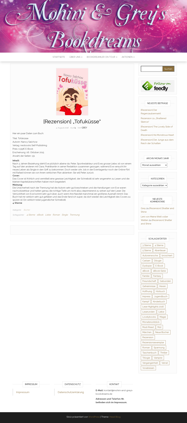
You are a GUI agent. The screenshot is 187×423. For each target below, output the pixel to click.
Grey (84, 128)
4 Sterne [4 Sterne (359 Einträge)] (159, 245)
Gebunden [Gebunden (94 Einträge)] (165, 281)
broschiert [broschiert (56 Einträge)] (167, 255)
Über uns (75, 57)
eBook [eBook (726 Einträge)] (145, 271)
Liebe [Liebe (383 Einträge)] (161, 311)
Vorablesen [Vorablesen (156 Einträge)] (148, 368)
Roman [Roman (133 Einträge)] (146, 347)
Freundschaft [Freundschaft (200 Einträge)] (149, 281)
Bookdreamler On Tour (102, 57)
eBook (40, 214)
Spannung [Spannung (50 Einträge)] (159, 347)
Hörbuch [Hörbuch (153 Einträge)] (160, 291)
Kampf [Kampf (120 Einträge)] (145, 301)
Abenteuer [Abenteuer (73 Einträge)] (160, 250)
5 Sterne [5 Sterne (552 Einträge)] (146, 250)
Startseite (59, 57)
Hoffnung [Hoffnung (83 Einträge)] (147, 291)
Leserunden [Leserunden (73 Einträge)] (148, 311)
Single (65, 214)
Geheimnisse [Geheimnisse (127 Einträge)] (148, 286)
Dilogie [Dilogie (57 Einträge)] (157, 260)
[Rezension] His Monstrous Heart (157, 135)
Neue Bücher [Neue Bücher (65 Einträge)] (162, 332)
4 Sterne (31, 214)
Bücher (27, 210)
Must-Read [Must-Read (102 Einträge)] (148, 327)
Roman (56, 214)
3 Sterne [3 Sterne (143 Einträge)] (146, 245)
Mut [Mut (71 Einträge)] (159, 327)
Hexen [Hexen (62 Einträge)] (162, 286)
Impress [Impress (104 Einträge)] (146, 296)
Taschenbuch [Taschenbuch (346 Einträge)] (149, 352)
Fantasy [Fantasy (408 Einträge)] (157, 276)
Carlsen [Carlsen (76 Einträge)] (146, 260)
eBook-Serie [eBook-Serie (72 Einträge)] (159, 271)
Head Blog (115, 417)
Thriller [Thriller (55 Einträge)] (163, 352)
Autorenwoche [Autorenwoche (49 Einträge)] (150, 255)
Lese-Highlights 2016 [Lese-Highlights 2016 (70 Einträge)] (153, 306)
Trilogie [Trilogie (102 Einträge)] (146, 358)
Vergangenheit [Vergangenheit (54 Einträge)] (150, 363)
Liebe (48, 214)
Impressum (22, 392)
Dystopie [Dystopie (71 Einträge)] (147, 265)
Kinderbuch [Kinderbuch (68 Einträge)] (159, 301)
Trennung (74, 214)
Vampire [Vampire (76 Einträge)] (158, 358)
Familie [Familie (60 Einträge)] (145, 276)
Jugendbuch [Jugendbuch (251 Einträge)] (160, 296)
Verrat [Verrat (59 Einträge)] (165, 363)
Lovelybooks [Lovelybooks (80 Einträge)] (149, 317)
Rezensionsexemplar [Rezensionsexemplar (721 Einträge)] (153, 342)
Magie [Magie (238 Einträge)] (163, 317)
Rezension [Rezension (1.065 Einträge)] (147, 337)
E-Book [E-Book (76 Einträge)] (159, 265)
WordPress (94, 417)
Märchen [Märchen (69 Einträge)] (146, 332)
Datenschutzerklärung (71, 392)
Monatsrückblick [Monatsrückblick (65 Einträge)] (151, 322)
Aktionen (128, 57)
